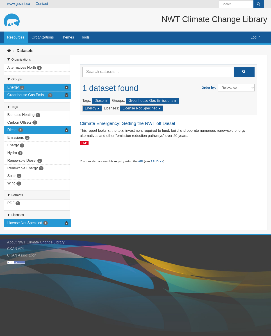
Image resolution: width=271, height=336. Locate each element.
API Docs (156, 161)
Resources (15, 37)
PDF (84, 142)
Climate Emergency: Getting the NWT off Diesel (127, 123)
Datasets (25, 50)
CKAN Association (21, 255)
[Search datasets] (241, 4)
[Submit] (258, 4)
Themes (67, 37)
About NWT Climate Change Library (36, 242)
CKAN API (15, 249)
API (140, 161)
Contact (42, 4)
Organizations (43, 37)
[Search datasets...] (158, 72)
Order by (208, 87)
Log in (255, 37)
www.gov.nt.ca (18, 4)
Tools (85, 37)
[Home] (9, 50)
